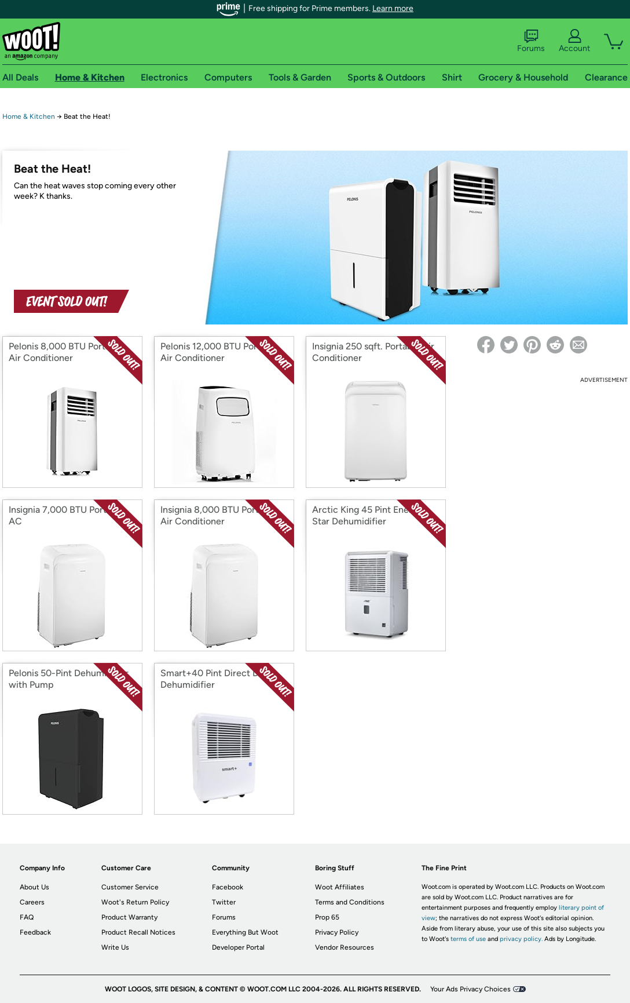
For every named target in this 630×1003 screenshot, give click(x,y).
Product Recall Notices (138, 932)
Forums (531, 41)
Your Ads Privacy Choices (470, 989)
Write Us (115, 947)
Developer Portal (238, 947)
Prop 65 (327, 917)
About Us (34, 887)
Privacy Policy (336, 932)
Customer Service (130, 887)
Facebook (227, 887)
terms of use (468, 939)
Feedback (35, 932)
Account (574, 41)
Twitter (224, 902)
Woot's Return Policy (135, 902)
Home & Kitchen (28, 116)
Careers (32, 902)
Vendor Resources (344, 947)
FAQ (27, 917)
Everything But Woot (245, 932)
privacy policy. (521, 939)
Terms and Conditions (349, 902)
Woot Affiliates (339, 887)
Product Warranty (129, 917)
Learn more (392, 8)
